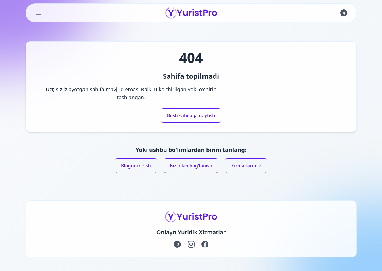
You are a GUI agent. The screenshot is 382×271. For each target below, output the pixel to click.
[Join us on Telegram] (344, 13)
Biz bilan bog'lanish (191, 165)
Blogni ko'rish (136, 165)
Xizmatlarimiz (246, 165)
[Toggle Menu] (38, 13)
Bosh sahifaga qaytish (191, 115)
